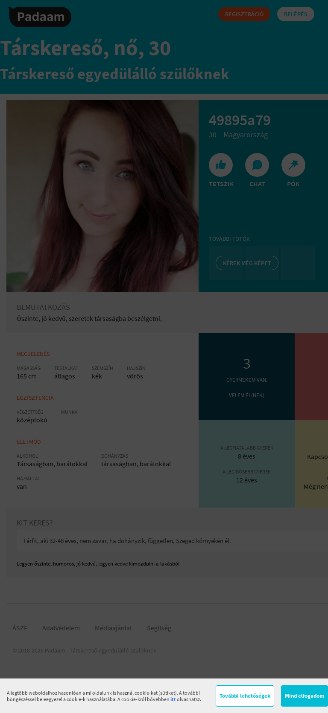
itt (173, 699)
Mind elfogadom (304, 695)
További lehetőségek (245, 695)
